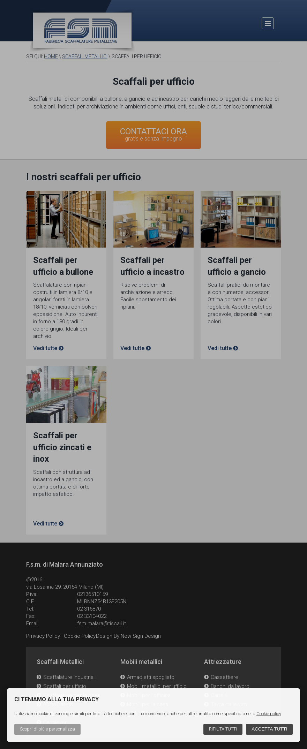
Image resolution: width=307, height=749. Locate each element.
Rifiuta (223, 729)
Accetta (269, 729)
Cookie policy (268, 713)
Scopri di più (47, 729)
